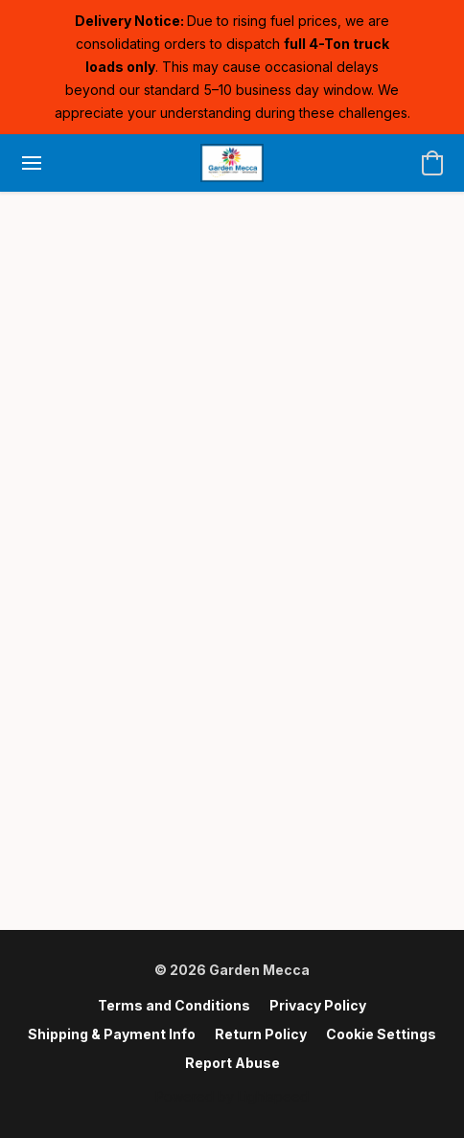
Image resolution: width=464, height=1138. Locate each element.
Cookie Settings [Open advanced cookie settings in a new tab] (381, 1034)
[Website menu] (31, 163)
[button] (232, 163)
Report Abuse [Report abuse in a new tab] (232, 1063)
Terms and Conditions (174, 1005)
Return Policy (261, 1034)
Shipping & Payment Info (112, 1034)
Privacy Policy (317, 1005)
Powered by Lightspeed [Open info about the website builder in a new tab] (232, 1096)
